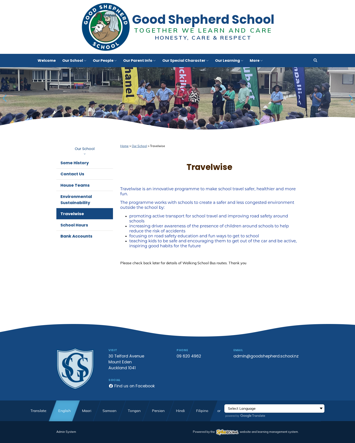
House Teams (75, 185)
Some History (74, 163)
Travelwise (72, 214)
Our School (84, 150)
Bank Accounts (76, 236)
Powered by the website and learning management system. (246, 431)
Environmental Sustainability (76, 199)
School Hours (74, 225)
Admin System (66, 431)
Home (124, 146)
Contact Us (72, 174)
